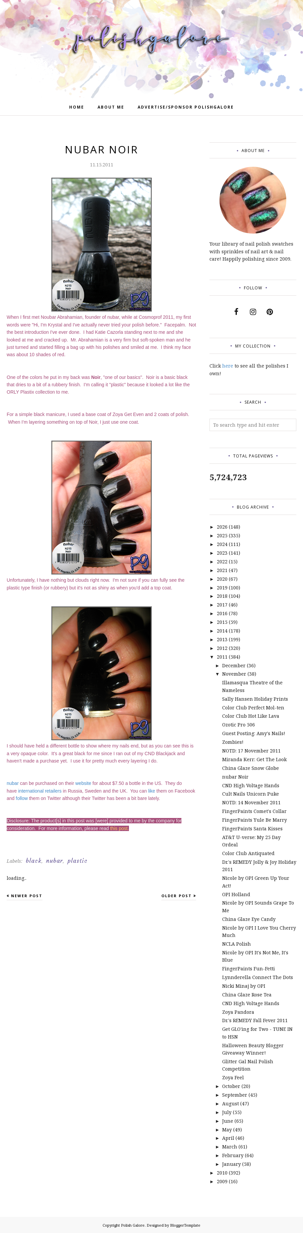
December (234, 665)
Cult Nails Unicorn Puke (250, 794)
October (231, 1086)
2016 (222, 613)
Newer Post (26, 895)
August (230, 1103)
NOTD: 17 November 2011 (251, 750)
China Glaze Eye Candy (249, 919)
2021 (222, 570)
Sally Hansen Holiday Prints (255, 699)
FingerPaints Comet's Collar (254, 811)
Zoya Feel (233, 1077)
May (227, 1129)
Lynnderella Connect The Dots (257, 977)
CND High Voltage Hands (250, 785)
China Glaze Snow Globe (250, 768)
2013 (222, 639)
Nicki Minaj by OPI (243, 986)
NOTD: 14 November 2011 (251, 802)
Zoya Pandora (238, 1012)
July (227, 1112)
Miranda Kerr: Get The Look (254, 759)
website (83, 783)
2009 (222, 1181)
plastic (77, 860)
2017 (222, 604)
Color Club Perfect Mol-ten (253, 707)
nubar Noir (235, 777)
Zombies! (233, 742)
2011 (222, 657)
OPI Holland (236, 894)
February (233, 1155)
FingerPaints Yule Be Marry (254, 820)
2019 (222, 587)
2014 (222, 631)
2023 (222, 553)
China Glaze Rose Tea (247, 994)
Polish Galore (133, 1225)
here (227, 366)
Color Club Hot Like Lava (250, 716)
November (234, 674)
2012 (222, 648)
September (234, 1095)
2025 (222, 535)
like (151, 791)
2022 (222, 561)
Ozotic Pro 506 (238, 724)
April (228, 1138)
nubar (13, 783)
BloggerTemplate (185, 1225)
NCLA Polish (236, 944)
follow (22, 798)
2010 (222, 1173)
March (229, 1146)
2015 (222, 622)
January (231, 1164)
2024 (222, 544)
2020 (222, 579)
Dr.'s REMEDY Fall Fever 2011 (255, 1020)
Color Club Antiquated (248, 853)
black (33, 860)
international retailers (39, 791)
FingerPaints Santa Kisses (252, 828)
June (227, 1121)
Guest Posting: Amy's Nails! (253, 733)
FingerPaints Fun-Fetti (248, 968)
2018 (222, 596)
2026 (222, 527)
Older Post (176, 895)
